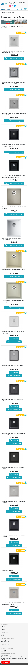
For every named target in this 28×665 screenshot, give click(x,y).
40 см (19, 13)
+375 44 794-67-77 (5, 641)
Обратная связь (4, 632)
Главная (3, 12)
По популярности (12, 26)
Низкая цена (20, 26)
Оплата (2, 631)
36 (16, 28)
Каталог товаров (6, 9)
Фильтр (5, 662)
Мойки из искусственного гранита (9, 13)
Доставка (3, 629)
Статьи (2, 628)
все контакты (12, 3)
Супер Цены (4, 634)
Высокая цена (4, 27)
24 (14, 28)
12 (12, 28)
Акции (2, 635)
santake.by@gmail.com (9, 643)
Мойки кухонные (10, 12)
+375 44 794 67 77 (12, 2)
